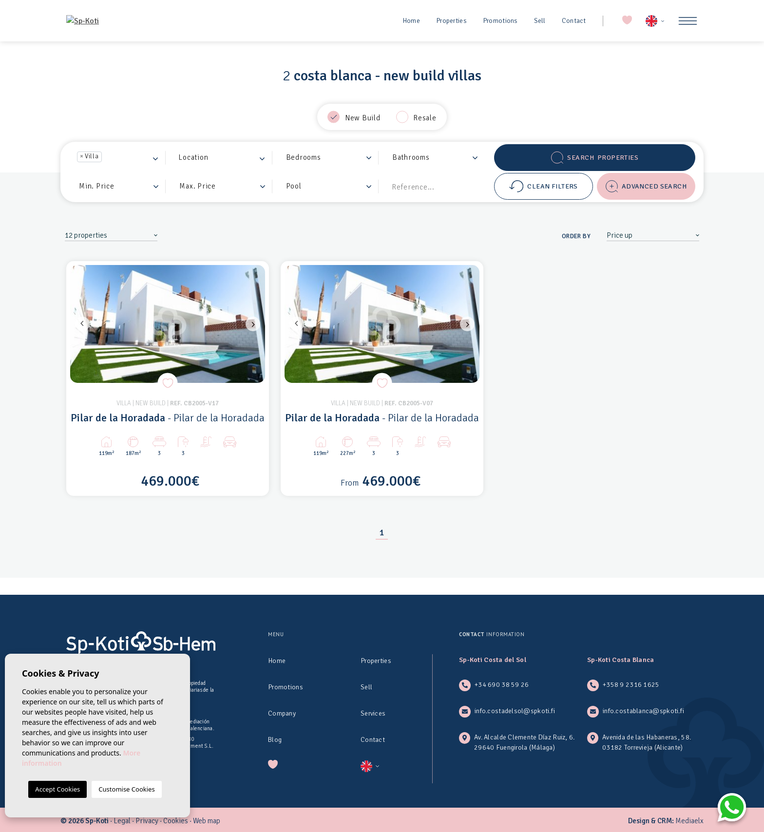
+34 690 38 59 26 (502, 685)
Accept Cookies (57, 789)
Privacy (146, 820)
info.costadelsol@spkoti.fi (515, 711)
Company (282, 713)
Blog (275, 740)
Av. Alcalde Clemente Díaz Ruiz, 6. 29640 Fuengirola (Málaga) (524, 742)
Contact (574, 21)
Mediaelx (689, 820)
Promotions (500, 21)
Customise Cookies (126, 789)
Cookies (175, 820)
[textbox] (107, 157)
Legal (122, 820)
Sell (540, 21)
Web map (206, 820)
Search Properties (594, 157)
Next (255, 324)
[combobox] (119, 157)
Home (411, 21)
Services (373, 713)
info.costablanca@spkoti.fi (643, 711)
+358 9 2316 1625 (631, 685)
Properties (451, 21)
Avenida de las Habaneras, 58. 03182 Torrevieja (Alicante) (646, 742)
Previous (80, 324)
